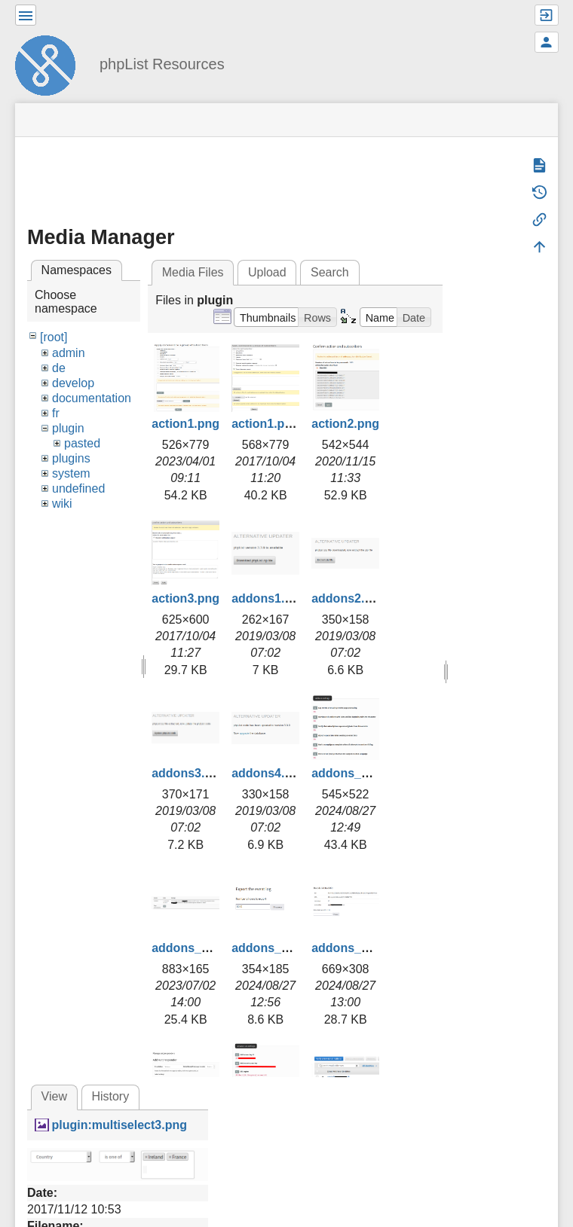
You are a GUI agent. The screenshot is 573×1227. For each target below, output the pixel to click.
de (59, 368)
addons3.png (189, 773)
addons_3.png (272, 948)
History (110, 1096)
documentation (91, 398)
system (71, 473)
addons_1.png (352, 773)
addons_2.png (192, 948)
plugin (68, 428)
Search (330, 272)
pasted (82, 443)
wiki (62, 503)
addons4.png (269, 773)
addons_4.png (352, 948)
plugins (71, 458)
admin (68, 352)
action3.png (185, 598)
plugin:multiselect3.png (119, 1125)
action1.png (185, 423)
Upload (267, 272)
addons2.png (349, 598)
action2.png (345, 423)
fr (56, 413)
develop (73, 383)
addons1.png (269, 598)
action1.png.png (278, 423)
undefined (78, 488)
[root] (53, 337)
